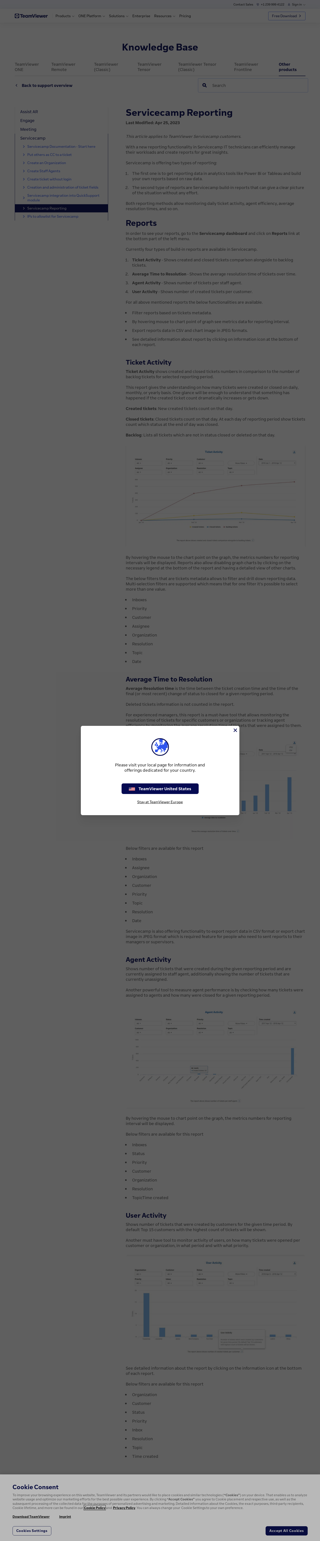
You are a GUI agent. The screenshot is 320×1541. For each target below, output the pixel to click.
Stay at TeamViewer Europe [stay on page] (160, 802)
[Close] (235, 730)
